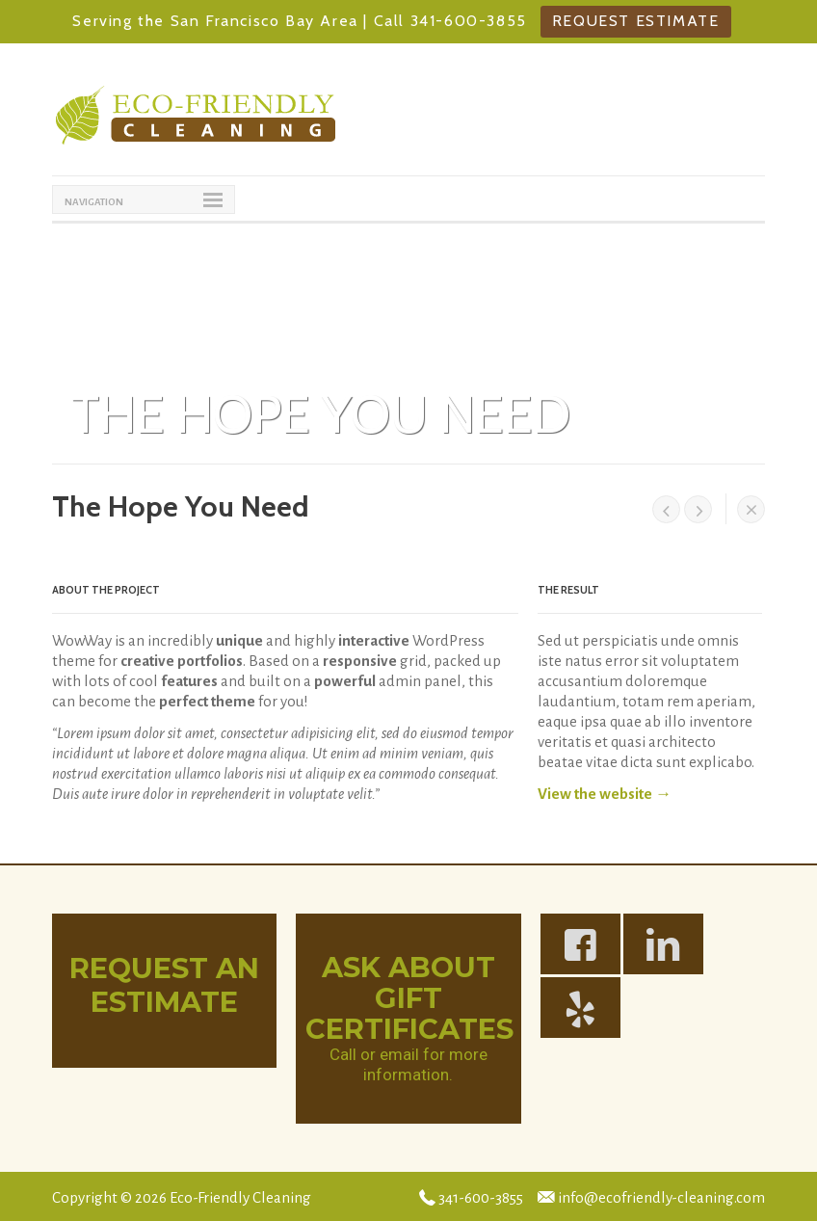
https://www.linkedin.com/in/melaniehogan (675, 951)
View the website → (605, 793)
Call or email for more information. (408, 1064)
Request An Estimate (164, 985)
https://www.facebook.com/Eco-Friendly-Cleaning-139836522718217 (593, 951)
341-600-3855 (471, 1197)
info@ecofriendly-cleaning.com (651, 1197)
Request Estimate (636, 21)
